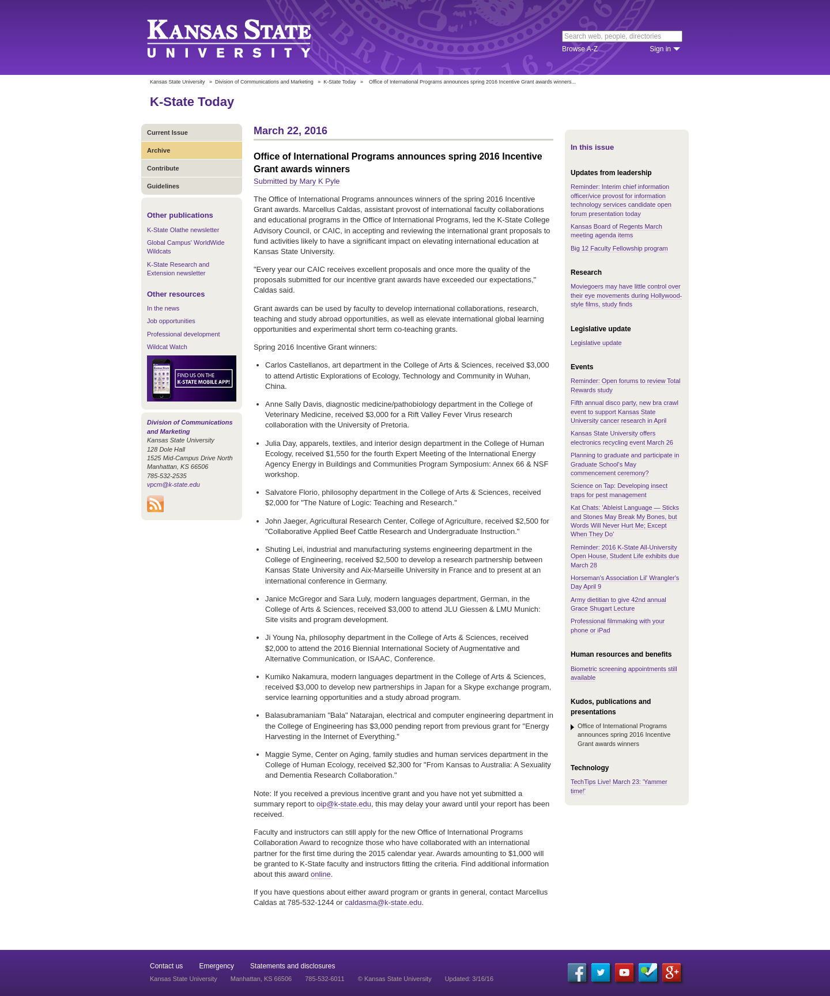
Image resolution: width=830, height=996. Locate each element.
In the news (163, 308)
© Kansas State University (395, 978)
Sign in (660, 49)
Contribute (163, 168)
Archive (158, 150)
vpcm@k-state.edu (173, 484)
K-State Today (339, 82)
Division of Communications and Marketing (264, 82)
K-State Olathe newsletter (183, 229)
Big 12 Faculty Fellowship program (619, 248)
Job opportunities (171, 320)
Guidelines (163, 186)
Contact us (166, 966)
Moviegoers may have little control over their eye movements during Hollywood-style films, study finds (626, 295)
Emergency (216, 966)
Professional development (183, 334)
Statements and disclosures (292, 966)
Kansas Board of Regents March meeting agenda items (616, 230)
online (321, 874)
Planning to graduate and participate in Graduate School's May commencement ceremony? (625, 464)
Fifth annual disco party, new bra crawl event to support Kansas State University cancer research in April (624, 411)
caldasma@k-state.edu (383, 902)
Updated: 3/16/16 (469, 978)
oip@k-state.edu (343, 804)
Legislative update (596, 342)
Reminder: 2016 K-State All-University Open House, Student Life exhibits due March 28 (625, 556)
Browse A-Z (580, 49)
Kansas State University (243, 37)
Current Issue (167, 132)
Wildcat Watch (167, 346)
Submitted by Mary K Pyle (297, 181)
